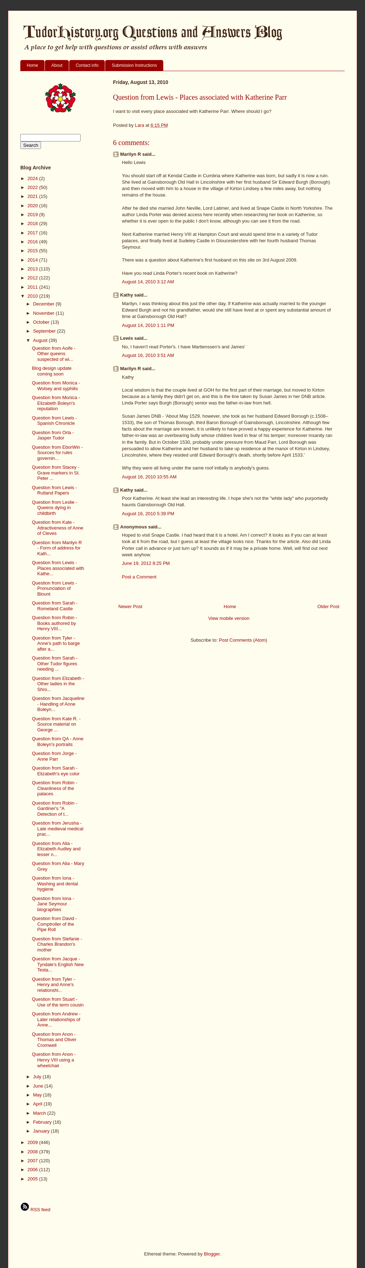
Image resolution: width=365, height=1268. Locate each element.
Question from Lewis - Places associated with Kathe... (58, 568)
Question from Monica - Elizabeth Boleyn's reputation (56, 403)
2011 (33, 287)
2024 (33, 178)
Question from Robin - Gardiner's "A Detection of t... (54, 808)
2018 (33, 223)
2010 (33, 296)
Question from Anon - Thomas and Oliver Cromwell (54, 1039)
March (40, 1113)
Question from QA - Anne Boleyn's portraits (57, 741)
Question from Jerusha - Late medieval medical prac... (57, 828)
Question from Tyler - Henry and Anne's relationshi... (53, 984)
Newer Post (130, 606)
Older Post (328, 606)
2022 (33, 187)
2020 (33, 205)
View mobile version (228, 618)
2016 (33, 241)
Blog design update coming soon (51, 371)
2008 (33, 1151)
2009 (33, 1142)
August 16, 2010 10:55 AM (149, 476)
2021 (33, 196)
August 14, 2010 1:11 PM (148, 325)
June (39, 1086)
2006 (33, 1169)
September (45, 331)
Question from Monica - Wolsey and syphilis (56, 385)
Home (32, 65)
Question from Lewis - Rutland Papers (54, 490)
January (42, 1131)
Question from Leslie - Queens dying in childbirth (54, 507)
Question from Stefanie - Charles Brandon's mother (57, 944)
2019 (33, 214)
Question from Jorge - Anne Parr (54, 756)
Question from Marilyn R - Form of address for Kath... (57, 548)
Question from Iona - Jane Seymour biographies (53, 904)
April (38, 1104)
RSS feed (35, 1209)
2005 (33, 1179)
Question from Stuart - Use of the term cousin (57, 1002)
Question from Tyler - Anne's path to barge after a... (56, 643)
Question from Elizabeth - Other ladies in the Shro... (58, 684)
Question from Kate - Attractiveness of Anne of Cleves (57, 527)
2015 (33, 250)
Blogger (212, 1254)
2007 (33, 1160)
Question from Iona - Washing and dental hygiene (55, 883)
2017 (33, 232)
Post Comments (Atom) (243, 640)
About (56, 65)
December (44, 304)
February (43, 1122)
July (38, 1076)
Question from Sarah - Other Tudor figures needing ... (54, 663)
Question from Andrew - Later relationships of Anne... (56, 1019)
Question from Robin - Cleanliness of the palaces (54, 788)
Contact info (87, 65)
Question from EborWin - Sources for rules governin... (57, 452)
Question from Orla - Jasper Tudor (53, 435)
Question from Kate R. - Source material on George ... (56, 724)
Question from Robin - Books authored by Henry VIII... (54, 623)
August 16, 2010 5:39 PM (148, 513)
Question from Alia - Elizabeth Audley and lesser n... (56, 849)
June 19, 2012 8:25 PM (146, 563)
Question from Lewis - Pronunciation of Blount (54, 588)
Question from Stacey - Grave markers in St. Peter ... (55, 472)
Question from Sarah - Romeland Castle (54, 605)
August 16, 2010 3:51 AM (148, 355)
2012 (33, 277)
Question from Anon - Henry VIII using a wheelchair (54, 1059)
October (42, 322)
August (41, 340)
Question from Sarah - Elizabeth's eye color (55, 770)
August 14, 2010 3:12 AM (148, 281)
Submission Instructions (134, 65)
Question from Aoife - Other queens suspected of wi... (53, 353)
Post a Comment (139, 577)
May (38, 1095)
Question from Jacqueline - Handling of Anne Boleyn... (58, 704)
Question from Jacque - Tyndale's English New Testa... (57, 964)
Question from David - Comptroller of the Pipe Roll (54, 924)
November (44, 313)
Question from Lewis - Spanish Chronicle (54, 420)
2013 (33, 269)
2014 (33, 260)
